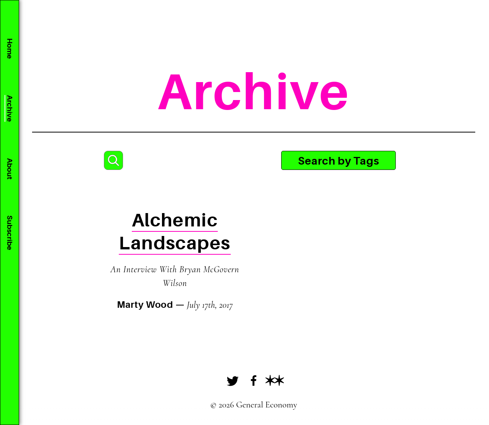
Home (9, 48)
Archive (9, 108)
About (9, 168)
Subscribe (9, 232)
